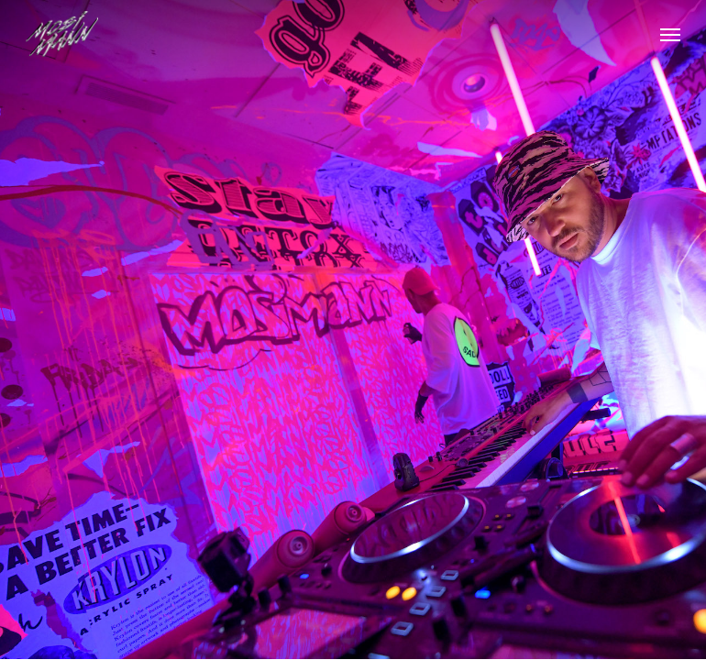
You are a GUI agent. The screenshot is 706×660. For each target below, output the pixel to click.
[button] (670, 34)
